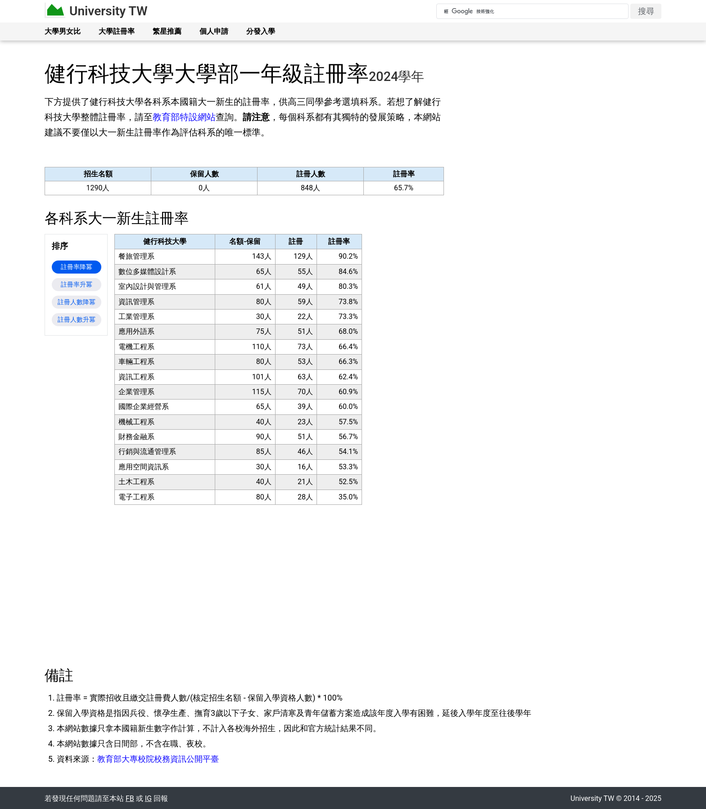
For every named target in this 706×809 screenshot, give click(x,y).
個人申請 (213, 31)
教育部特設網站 (184, 117)
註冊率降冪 (76, 266)
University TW (108, 11)
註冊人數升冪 (76, 319)
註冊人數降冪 (76, 302)
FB (130, 798)
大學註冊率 (117, 31)
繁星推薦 (167, 31)
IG (148, 798)
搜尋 (646, 11)
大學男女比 (63, 31)
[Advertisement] (556, 168)
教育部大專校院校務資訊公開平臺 (158, 759)
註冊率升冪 (76, 284)
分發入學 (260, 31)
